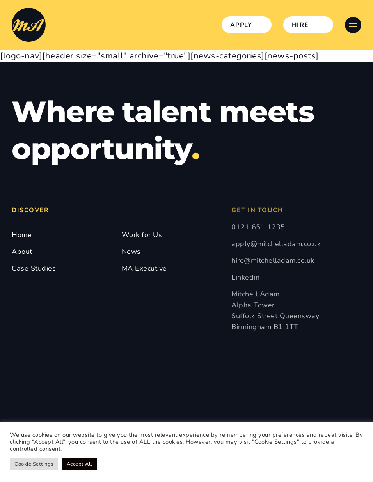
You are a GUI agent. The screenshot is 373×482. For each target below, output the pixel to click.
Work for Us (142, 234)
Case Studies (34, 268)
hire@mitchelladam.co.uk (272, 260)
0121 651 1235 (258, 227)
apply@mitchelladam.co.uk (276, 243)
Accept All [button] (79, 464)
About (22, 251)
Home (22, 234)
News (131, 251)
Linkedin (245, 277)
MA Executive (144, 268)
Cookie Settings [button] (33, 464)
